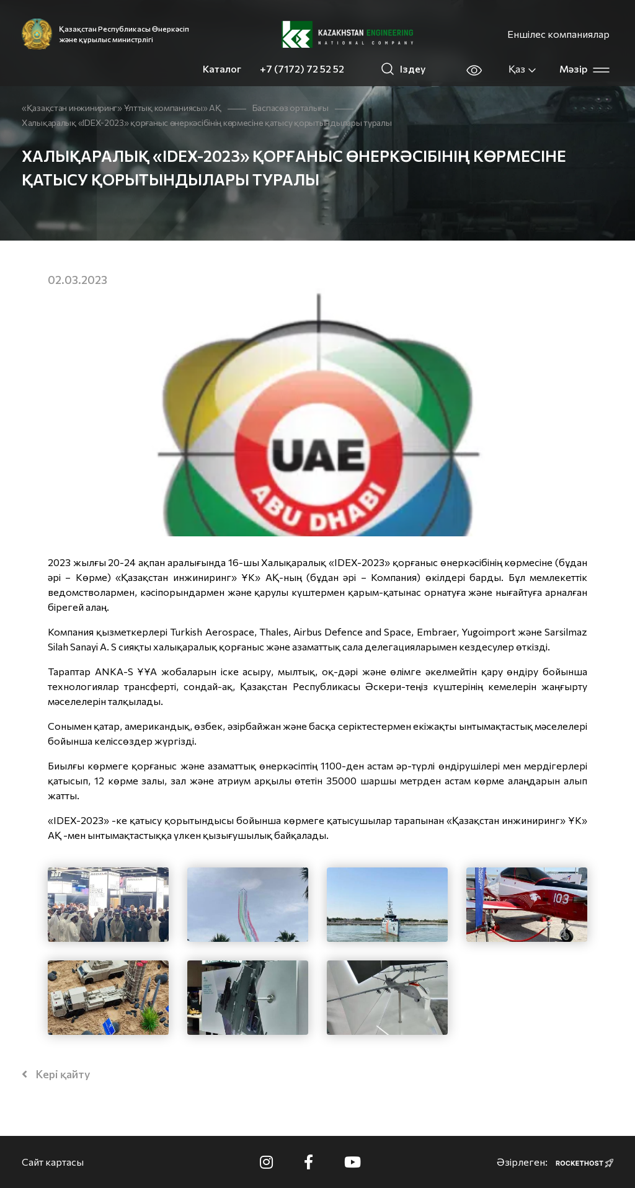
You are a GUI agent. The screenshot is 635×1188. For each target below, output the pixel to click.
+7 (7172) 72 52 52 (302, 68)
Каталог (222, 68)
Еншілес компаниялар (558, 34)
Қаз (522, 69)
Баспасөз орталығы (290, 107)
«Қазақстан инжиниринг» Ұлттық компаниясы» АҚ (121, 107)
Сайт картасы (53, 1162)
